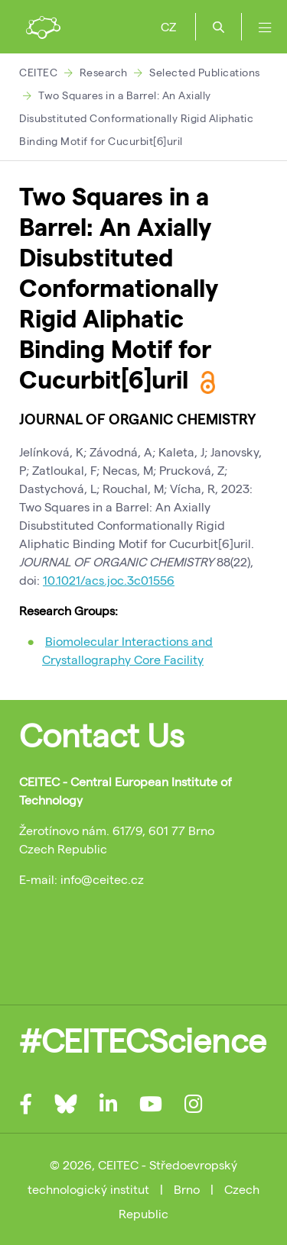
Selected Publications (204, 72)
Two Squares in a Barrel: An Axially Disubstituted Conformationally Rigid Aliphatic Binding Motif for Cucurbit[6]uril (136, 118)
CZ (168, 26)
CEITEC (38, 72)
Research (104, 72)
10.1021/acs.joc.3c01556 (108, 580)
